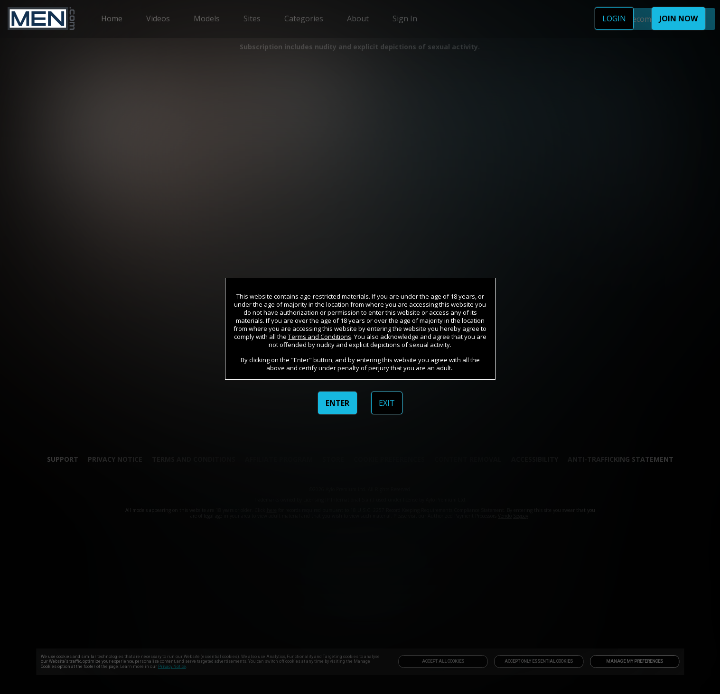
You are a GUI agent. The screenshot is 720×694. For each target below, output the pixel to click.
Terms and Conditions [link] (319, 336)
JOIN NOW (678, 18)
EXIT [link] (387, 403)
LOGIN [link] (614, 18)
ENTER (337, 403)
